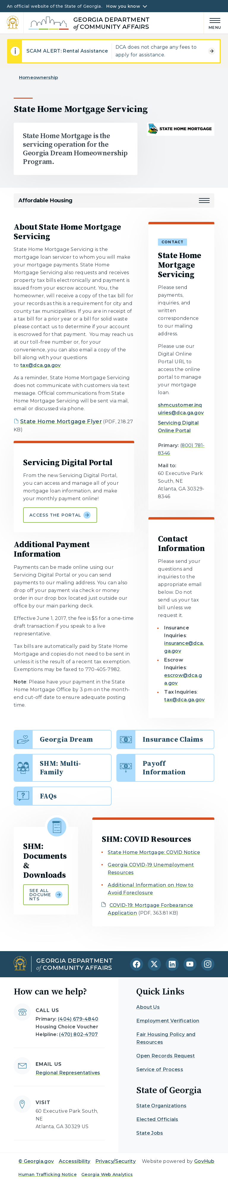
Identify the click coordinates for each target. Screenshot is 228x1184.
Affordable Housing (45, 200)
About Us (148, 1007)
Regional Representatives (68, 1073)
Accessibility (75, 1161)
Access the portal (60, 515)
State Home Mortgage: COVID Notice (154, 852)
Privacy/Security (115, 1161)
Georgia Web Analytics (107, 1174)
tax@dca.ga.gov (40, 365)
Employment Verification (167, 1021)
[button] (204, 200)
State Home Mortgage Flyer (61, 421)
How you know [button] (123, 6)
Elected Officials (157, 1119)
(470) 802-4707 (78, 1034)
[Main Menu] (212, 23)
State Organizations (161, 1106)
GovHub (204, 1161)
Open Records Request (165, 1056)
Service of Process (159, 1069)
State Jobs (149, 1133)
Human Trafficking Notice (47, 1174)
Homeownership (38, 77)
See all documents (45, 895)
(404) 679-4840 (78, 1019)
